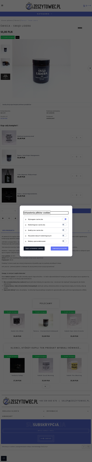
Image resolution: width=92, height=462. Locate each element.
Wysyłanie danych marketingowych (39, 236)
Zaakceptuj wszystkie (59, 248)
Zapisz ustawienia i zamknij (34, 248)
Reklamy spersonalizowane (37, 241)
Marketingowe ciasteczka (36, 225)
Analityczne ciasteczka (35, 230)
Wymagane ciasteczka (35, 219)
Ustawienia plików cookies (37, 213)
